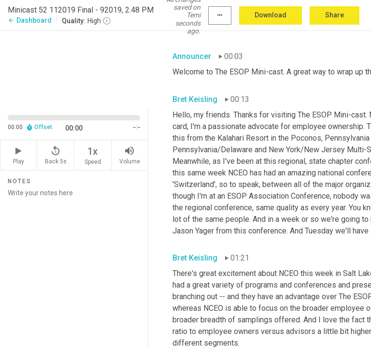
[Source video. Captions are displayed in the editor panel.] (74, 68)
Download (270, 15)
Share (334, 15)
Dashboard (30, 20)
